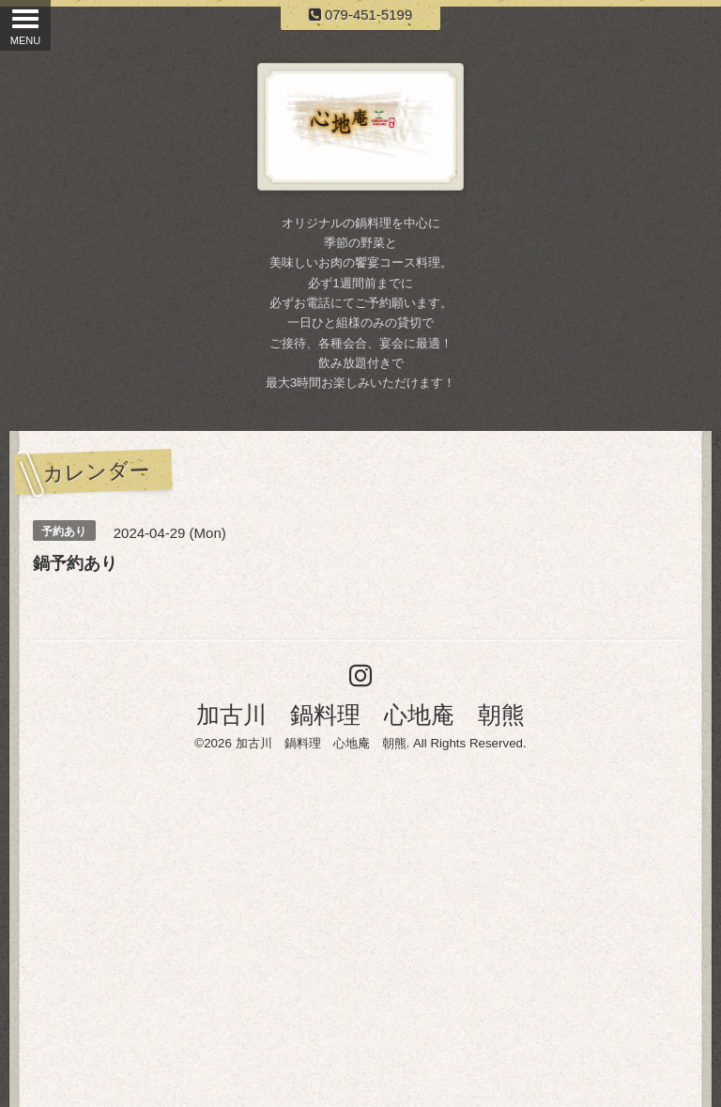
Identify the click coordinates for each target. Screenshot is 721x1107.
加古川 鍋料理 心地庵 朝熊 (360, 714)
